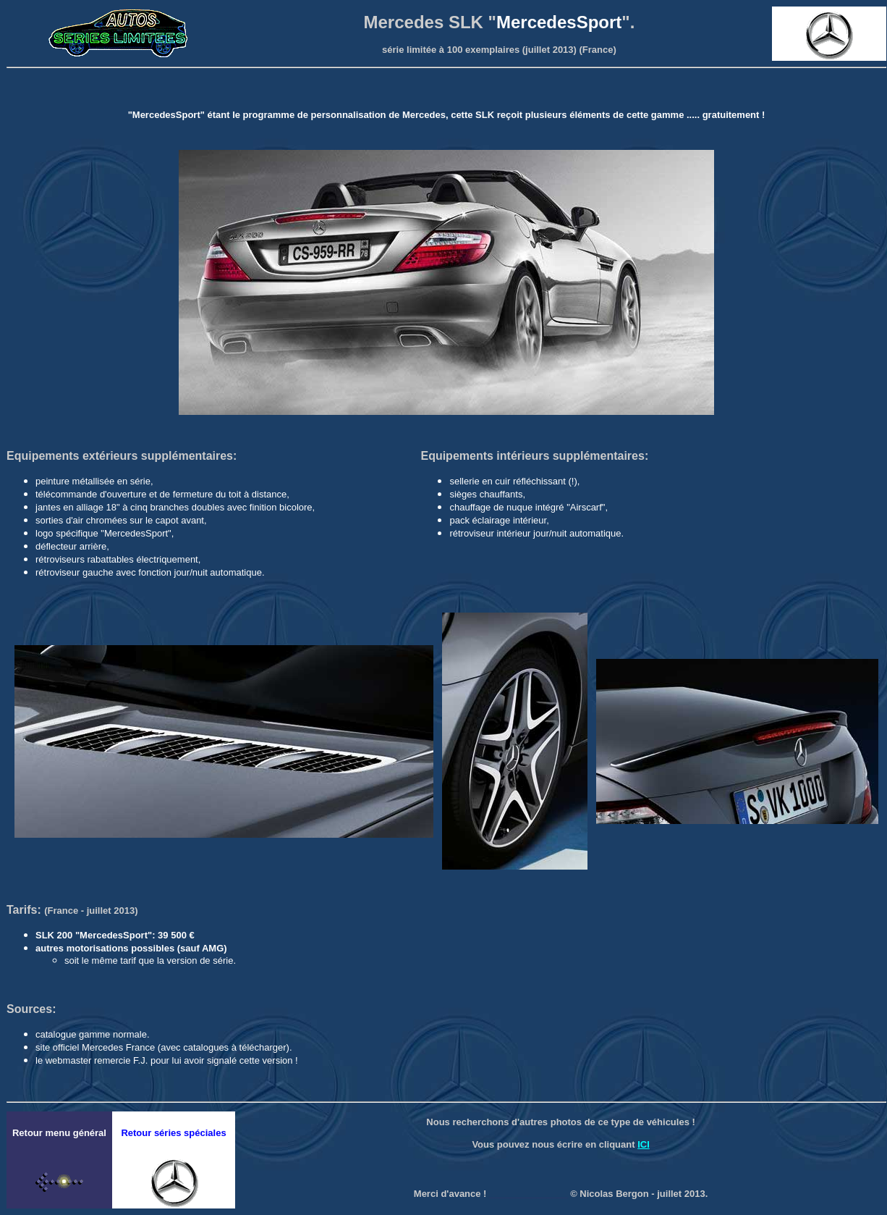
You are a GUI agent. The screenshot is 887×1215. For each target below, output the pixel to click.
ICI (643, 1144)
